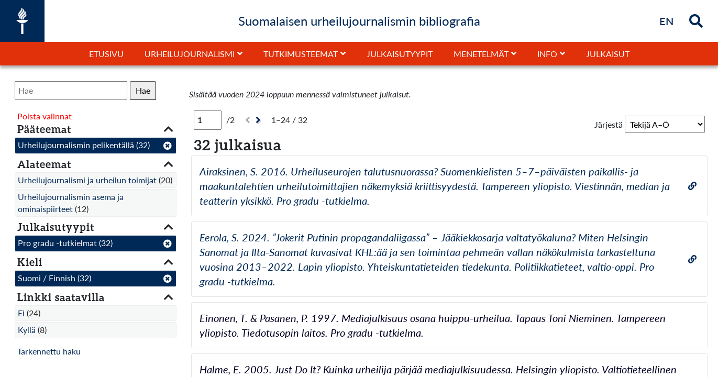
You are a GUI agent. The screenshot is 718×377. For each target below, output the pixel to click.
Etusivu (106, 54)
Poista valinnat (44, 116)
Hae (143, 90)
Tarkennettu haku (49, 351)
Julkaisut (607, 54)
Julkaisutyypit (400, 54)
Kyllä (27, 330)
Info (547, 54)
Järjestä (608, 124)
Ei (21, 313)
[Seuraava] (259, 120)
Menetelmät (481, 54)
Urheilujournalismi (190, 54)
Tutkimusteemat (300, 54)
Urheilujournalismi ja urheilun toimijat (87, 180)
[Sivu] (208, 119)
